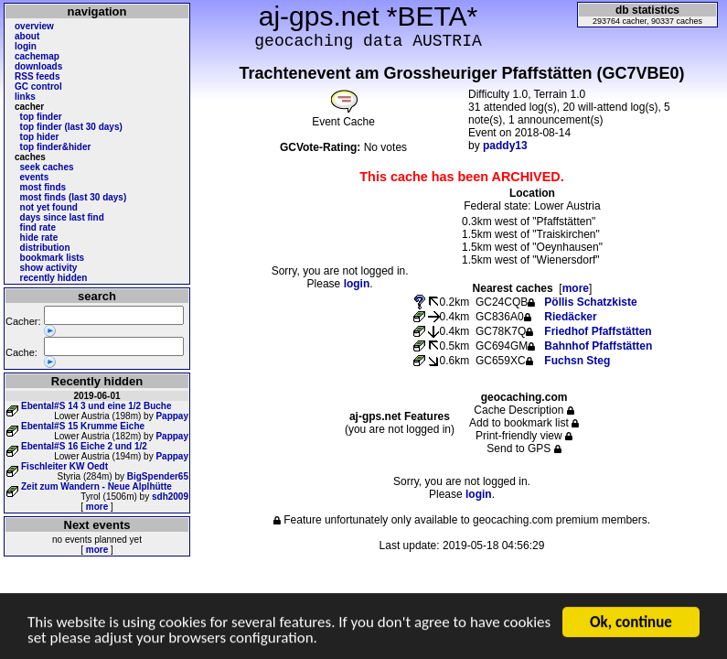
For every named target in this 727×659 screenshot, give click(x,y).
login (26, 46)
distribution (45, 248)
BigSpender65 (157, 476)
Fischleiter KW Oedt (64, 466)
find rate (38, 227)
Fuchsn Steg (577, 360)
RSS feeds (37, 76)
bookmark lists (52, 258)
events (34, 177)
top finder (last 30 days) (71, 127)
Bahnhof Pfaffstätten (598, 346)
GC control (38, 86)
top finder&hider (55, 147)
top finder (41, 117)
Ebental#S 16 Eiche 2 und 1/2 (84, 446)
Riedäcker (570, 316)
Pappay (171, 416)
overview (34, 26)
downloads (38, 66)
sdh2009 (170, 497)
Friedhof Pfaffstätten (597, 331)
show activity (49, 268)
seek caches (47, 167)
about (27, 36)
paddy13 (505, 145)
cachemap (37, 56)
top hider (39, 137)
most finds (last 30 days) (73, 197)
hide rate (39, 237)
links (25, 97)
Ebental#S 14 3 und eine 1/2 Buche (96, 406)
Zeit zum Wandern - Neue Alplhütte (96, 486)
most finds (43, 187)
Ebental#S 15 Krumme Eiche (82, 426)
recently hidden (54, 278)
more (97, 507)
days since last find (62, 217)
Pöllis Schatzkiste (590, 302)
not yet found (49, 207)
